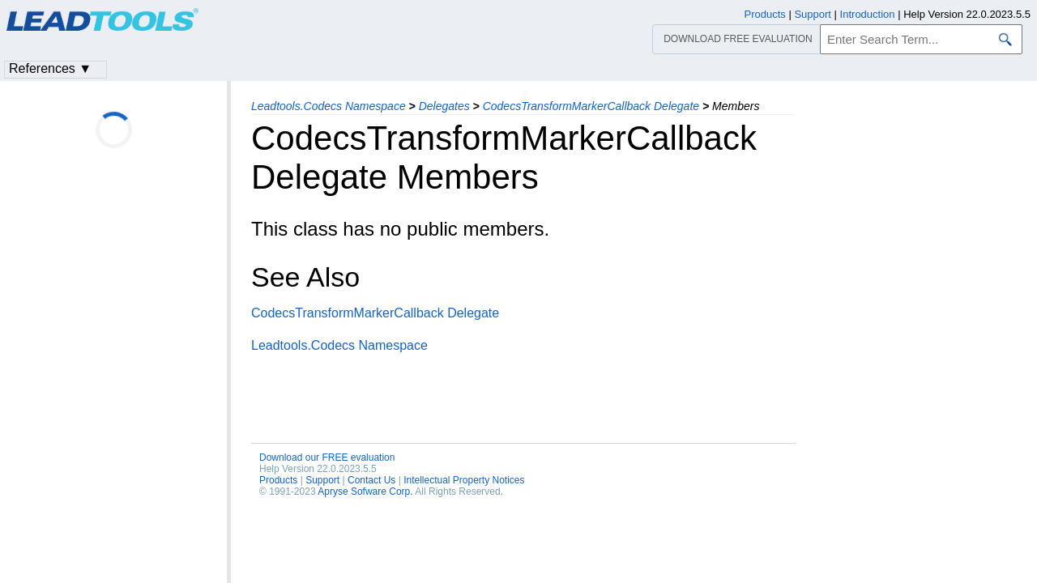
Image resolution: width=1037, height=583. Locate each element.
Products (278, 480)
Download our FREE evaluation (327, 457)
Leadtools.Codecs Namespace (328, 106)
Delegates (444, 106)
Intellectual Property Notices (463, 480)
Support (322, 480)
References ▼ (50, 68)
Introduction (867, 14)
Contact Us (371, 480)
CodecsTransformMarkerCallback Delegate (591, 106)
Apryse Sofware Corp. (365, 491)
